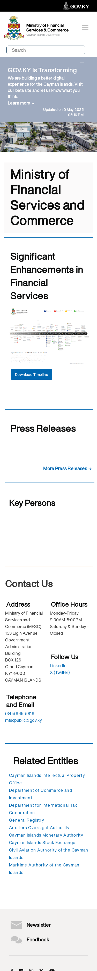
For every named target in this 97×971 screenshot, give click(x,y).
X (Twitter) (60, 672)
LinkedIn (58, 665)
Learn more (19, 103)
